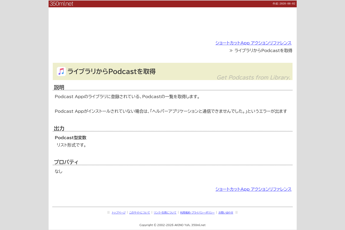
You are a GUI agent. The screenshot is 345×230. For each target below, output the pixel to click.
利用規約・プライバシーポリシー (197, 212)
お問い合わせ (225, 212)
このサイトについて (139, 212)
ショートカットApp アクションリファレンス (253, 43)
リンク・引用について (165, 212)
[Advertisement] (173, 19)
